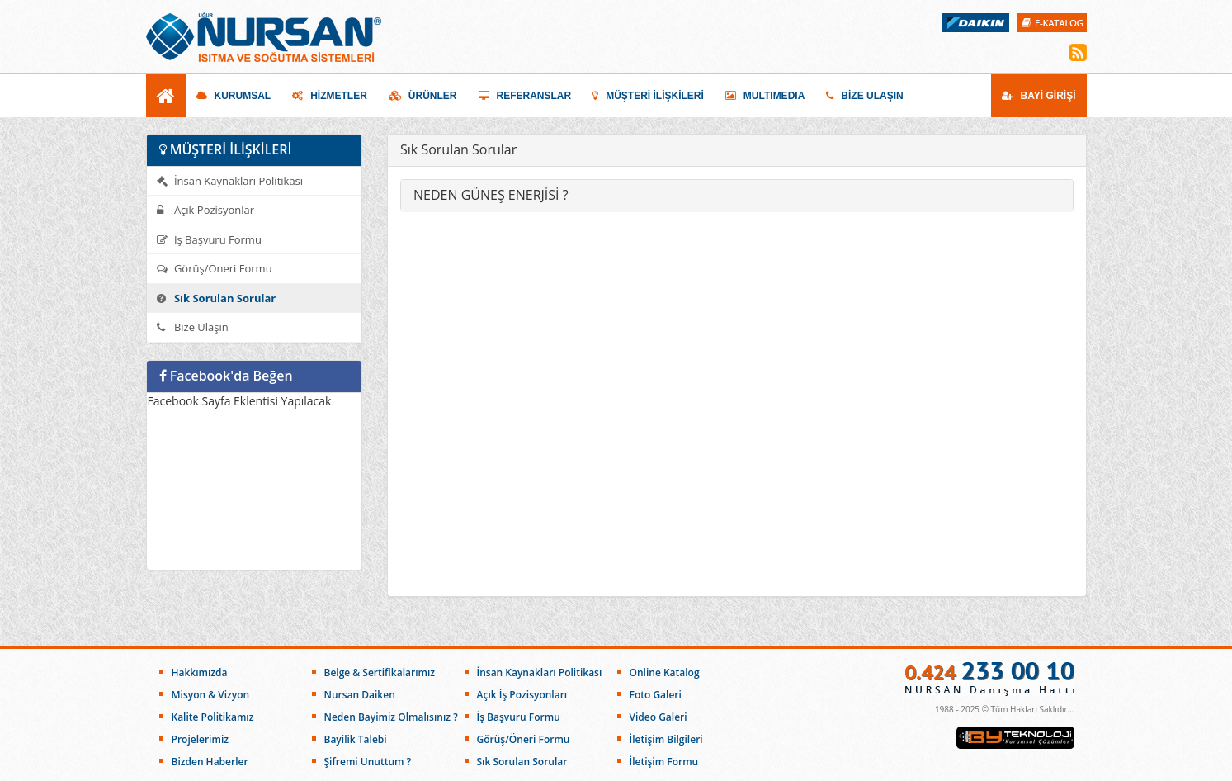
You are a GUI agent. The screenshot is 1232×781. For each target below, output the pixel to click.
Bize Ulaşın (193, 327)
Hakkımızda (200, 672)
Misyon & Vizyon (211, 695)
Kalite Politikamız (213, 717)
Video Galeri (658, 717)
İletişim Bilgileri (666, 739)
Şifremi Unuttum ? (368, 762)
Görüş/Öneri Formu (214, 268)
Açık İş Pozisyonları (522, 695)
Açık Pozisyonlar (206, 209)
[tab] (737, 195)
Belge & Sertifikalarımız (380, 672)
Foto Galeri (656, 695)
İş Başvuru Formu (209, 239)
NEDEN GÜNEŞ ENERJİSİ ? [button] (491, 195)
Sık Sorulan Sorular (216, 298)
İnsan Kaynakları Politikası (230, 180)
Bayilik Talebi (355, 739)
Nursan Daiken (359, 695)
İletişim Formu (664, 762)
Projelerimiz (200, 739)
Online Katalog (665, 672)
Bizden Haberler (210, 762)
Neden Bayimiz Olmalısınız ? (391, 717)
